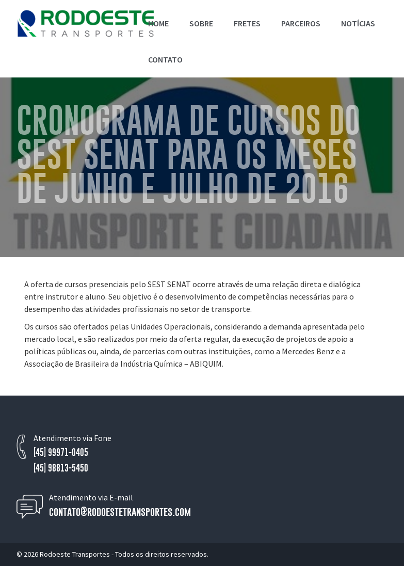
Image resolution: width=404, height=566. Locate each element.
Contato (165, 59)
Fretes (247, 23)
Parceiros (300, 23)
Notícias (358, 23)
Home (158, 23)
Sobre (201, 23)
